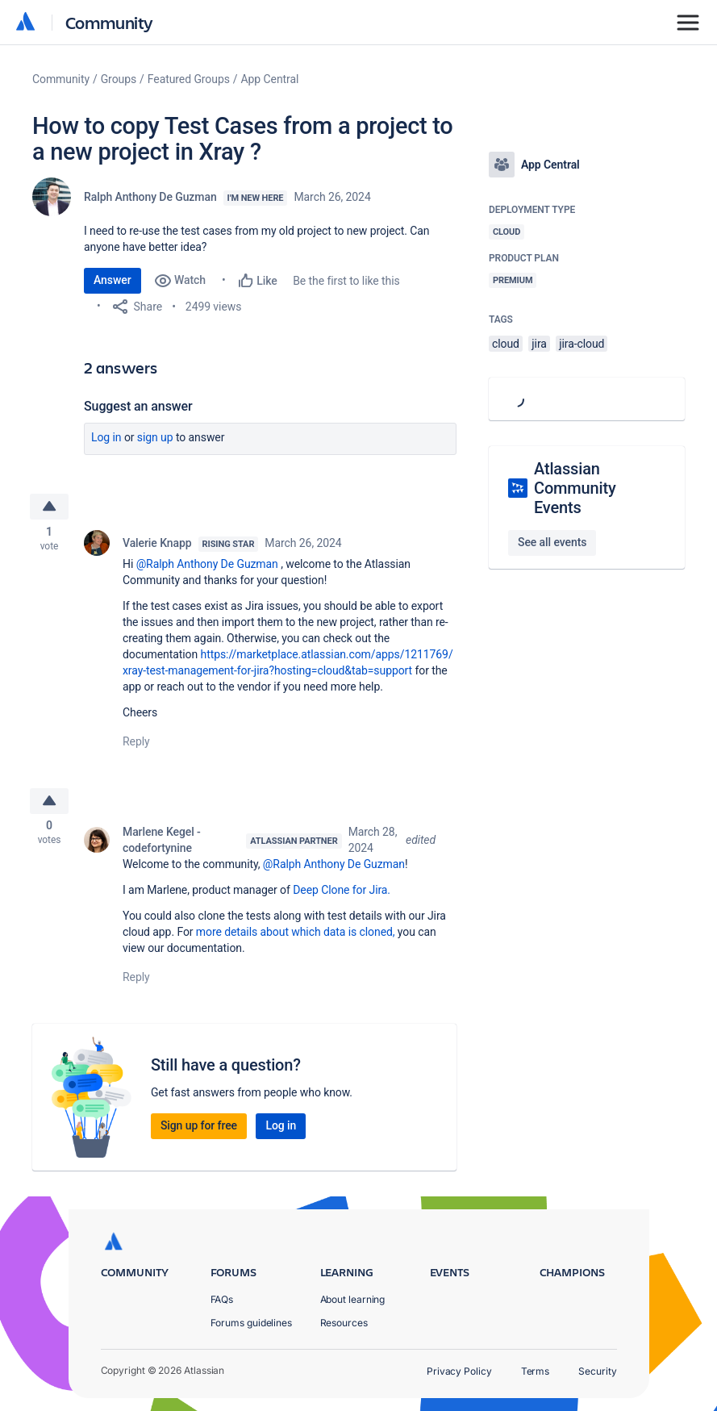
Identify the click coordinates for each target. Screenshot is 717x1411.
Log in (106, 437)
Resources (344, 1323)
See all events (552, 542)
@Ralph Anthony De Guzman (207, 566)
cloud (505, 343)
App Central (270, 79)
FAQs (222, 1299)
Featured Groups (189, 79)
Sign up (155, 437)
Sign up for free (198, 1131)
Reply (136, 743)
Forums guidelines (252, 1323)
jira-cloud (581, 343)
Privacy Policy (459, 1371)
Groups (118, 79)
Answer (112, 279)
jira (539, 343)
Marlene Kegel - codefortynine (162, 845)
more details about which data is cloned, (295, 937)
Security (597, 1371)
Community (109, 22)
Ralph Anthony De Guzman (150, 196)
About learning (353, 1299)
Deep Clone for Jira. (341, 895)
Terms (535, 1371)
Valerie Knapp (157, 545)
